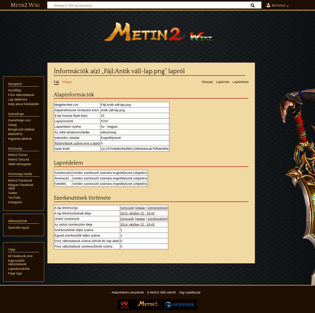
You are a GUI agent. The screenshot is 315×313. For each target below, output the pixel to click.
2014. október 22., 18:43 (138, 213)
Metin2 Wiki (25, 5)
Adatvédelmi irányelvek (128, 292)
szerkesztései (156, 208)
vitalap (140, 208)
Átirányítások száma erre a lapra (77, 143)
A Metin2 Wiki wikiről (161, 292)
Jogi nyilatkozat (189, 292)
